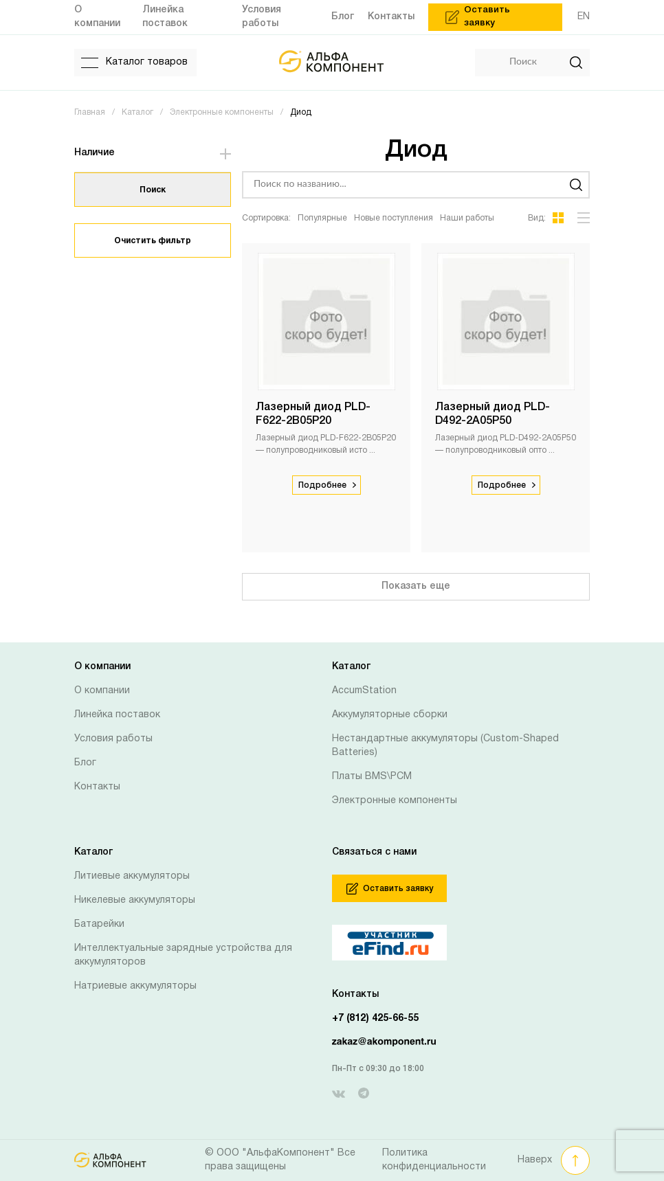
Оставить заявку (389, 889)
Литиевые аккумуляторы (132, 876)
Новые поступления (393, 218)
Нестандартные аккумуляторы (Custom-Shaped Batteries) (445, 745)
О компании (102, 690)
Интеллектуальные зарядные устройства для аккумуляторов (183, 955)
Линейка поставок (117, 714)
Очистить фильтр (152, 241)
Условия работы (113, 738)
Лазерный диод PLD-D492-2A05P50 (492, 414)
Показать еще (415, 586)
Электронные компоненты (394, 800)
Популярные (322, 218)
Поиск (153, 190)
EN (583, 16)
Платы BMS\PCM (372, 776)
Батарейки (99, 924)
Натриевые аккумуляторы (135, 986)
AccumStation (364, 690)
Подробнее (327, 485)
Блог (85, 762)
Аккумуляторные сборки (389, 714)
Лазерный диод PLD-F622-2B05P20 (313, 414)
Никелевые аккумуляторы (134, 900)
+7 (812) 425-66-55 (375, 1018)
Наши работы (467, 218)
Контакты (97, 787)
